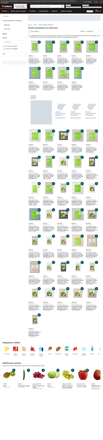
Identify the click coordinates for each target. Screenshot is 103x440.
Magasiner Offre (96, 388)
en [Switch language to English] (101, 1)
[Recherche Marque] (14, 42)
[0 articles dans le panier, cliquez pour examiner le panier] (98, 11)
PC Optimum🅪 (87, 1)
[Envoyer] (62, 6)
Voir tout (6, 25)
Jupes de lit (7, 29)
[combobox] (47, 6)
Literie (5, 16)
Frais (96, 1)
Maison (30, 24)
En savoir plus (4, 2)
